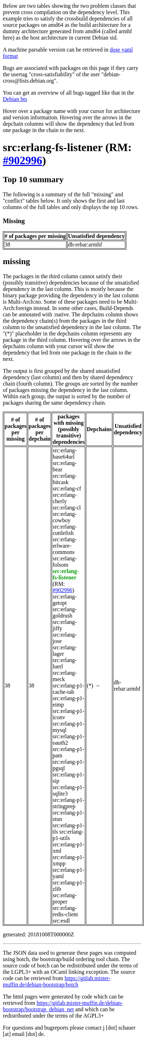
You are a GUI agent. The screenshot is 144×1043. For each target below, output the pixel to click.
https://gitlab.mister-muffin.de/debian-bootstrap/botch (56, 981)
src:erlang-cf (66, 488)
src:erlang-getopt (64, 600)
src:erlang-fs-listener (52, 147)
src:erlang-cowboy (64, 517)
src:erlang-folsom (64, 561)
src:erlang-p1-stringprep (68, 803)
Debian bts (15, 99)
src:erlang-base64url (64, 453)
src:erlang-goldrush (64, 612)
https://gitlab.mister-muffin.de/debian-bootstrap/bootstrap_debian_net (63, 1006)
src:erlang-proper (64, 898)
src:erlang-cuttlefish (64, 530)
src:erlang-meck (64, 676)
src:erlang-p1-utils (67, 835)
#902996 (22, 160)
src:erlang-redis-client (65, 911)
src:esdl (61, 921)
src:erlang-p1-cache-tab (68, 689)
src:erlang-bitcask (64, 479)
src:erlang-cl (66, 508)
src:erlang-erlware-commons (64, 545)
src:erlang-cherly (64, 498)
